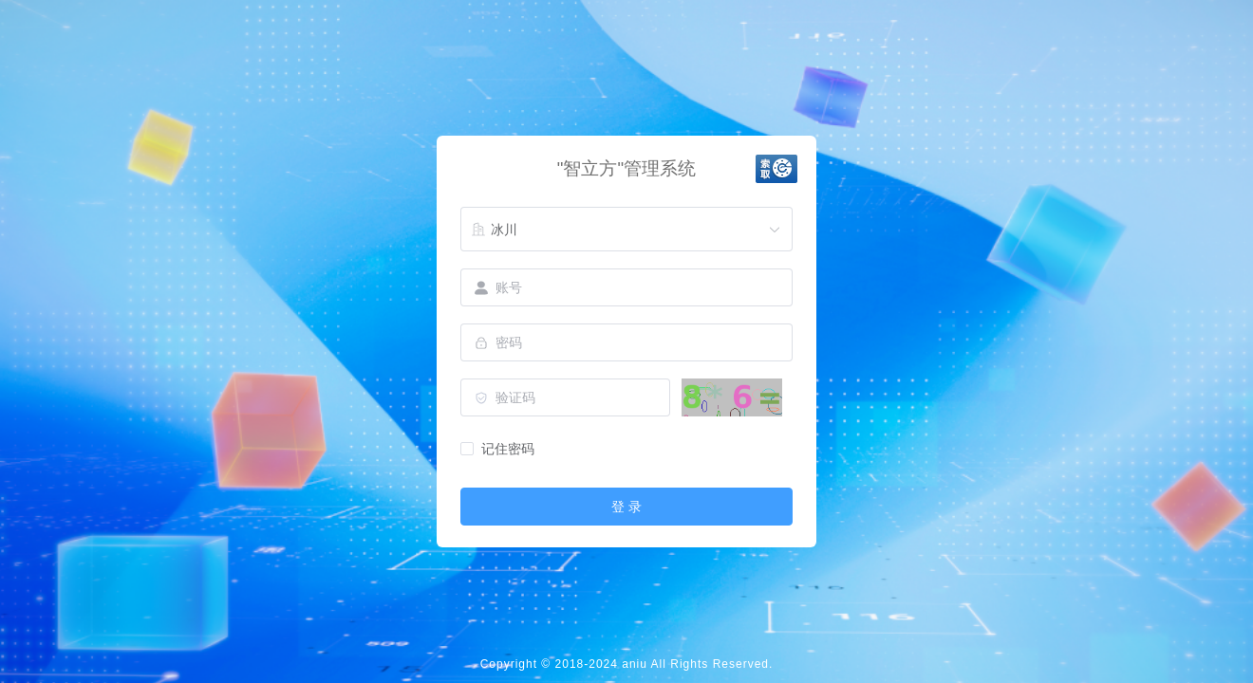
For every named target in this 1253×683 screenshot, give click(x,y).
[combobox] (626, 229)
